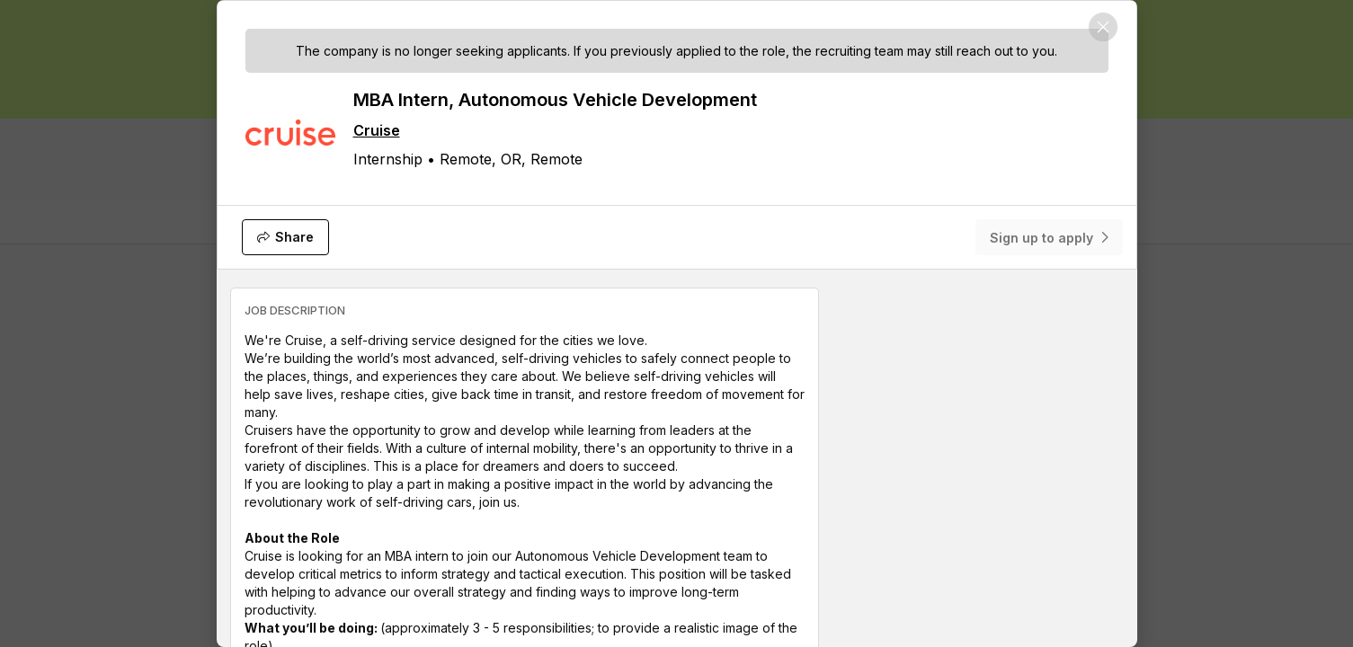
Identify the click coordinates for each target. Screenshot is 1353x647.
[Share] (285, 237)
